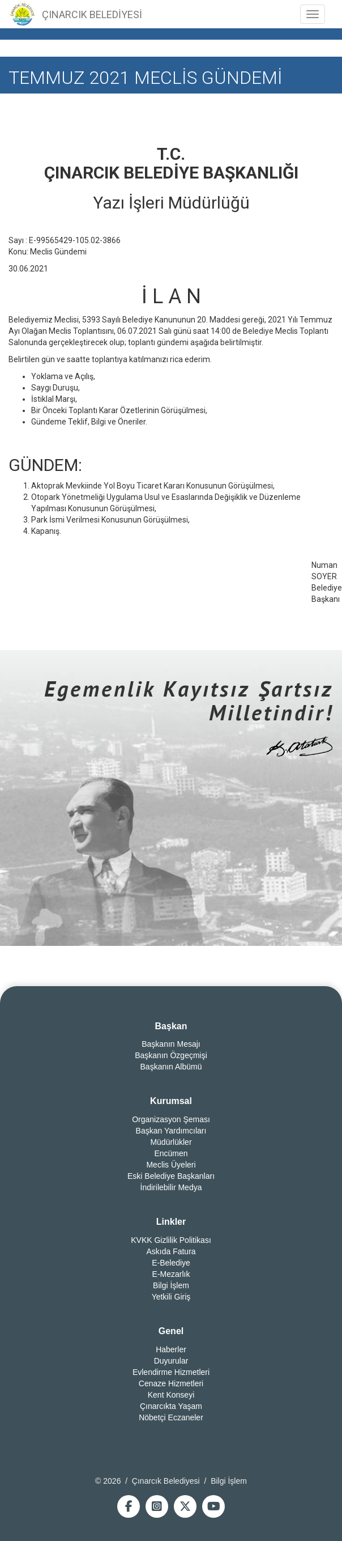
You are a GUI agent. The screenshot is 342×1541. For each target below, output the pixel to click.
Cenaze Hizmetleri (171, 1383)
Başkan (171, 1026)
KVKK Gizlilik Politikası (171, 1240)
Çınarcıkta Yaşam (171, 1406)
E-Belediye (171, 1262)
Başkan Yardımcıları (171, 1130)
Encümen (170, 1153)
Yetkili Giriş (171, 1296)
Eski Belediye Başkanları (171, 1176)
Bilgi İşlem (171, 1285)
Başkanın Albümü (171, 1066)
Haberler (171, 1349)
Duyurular (171, 1360)
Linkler (171, 1221)
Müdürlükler (170, 1142)
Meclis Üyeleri (170, 1164)
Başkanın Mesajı (171, 1043)
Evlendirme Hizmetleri (171, 1372)
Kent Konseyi (171, 1394)
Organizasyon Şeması (171, 1119)
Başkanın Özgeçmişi (171, 1055)
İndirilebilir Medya (171, 1187)
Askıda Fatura (170, 1251)
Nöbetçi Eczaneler (171, 1417)
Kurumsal (171, 1101)
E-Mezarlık (171, 1274)
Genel (171, 1331)
